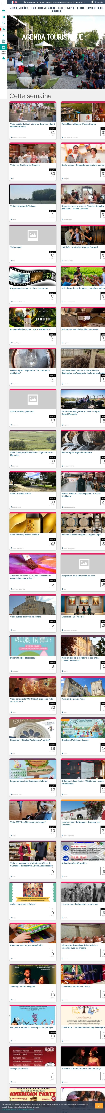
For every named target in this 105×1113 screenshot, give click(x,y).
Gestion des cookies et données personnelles (18, 1110)
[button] (33, 121)
